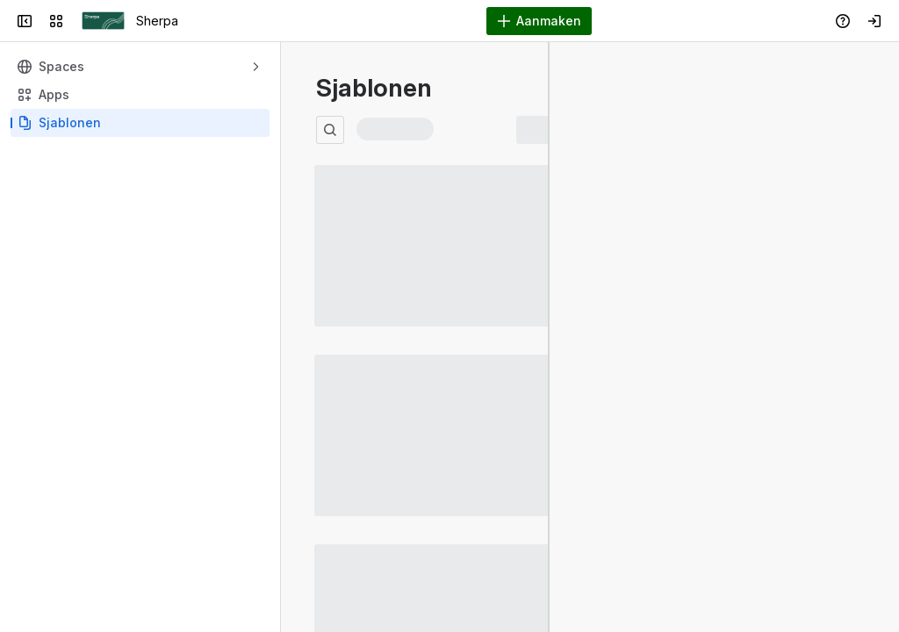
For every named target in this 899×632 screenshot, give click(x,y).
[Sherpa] (103, 21)
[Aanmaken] (539, 21)
